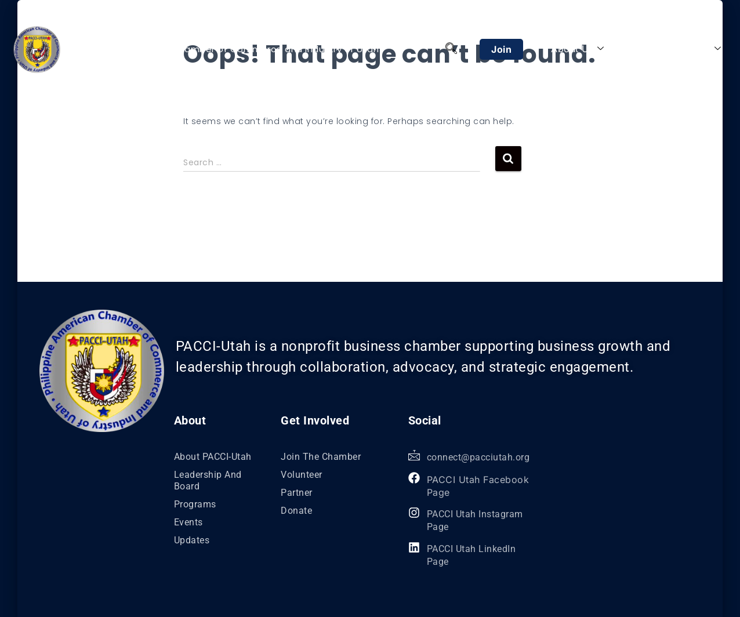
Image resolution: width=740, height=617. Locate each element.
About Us (577, 49)
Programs (641, 49)
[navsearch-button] (451, 49)
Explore (698, 49)
